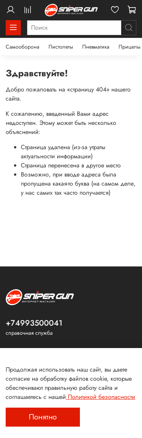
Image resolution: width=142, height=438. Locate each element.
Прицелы (129, 46)
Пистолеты (60, 46)
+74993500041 (34, 323)
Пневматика (95, 46)
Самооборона (22, 46)
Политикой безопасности (100, 396)
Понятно (43, 416)
